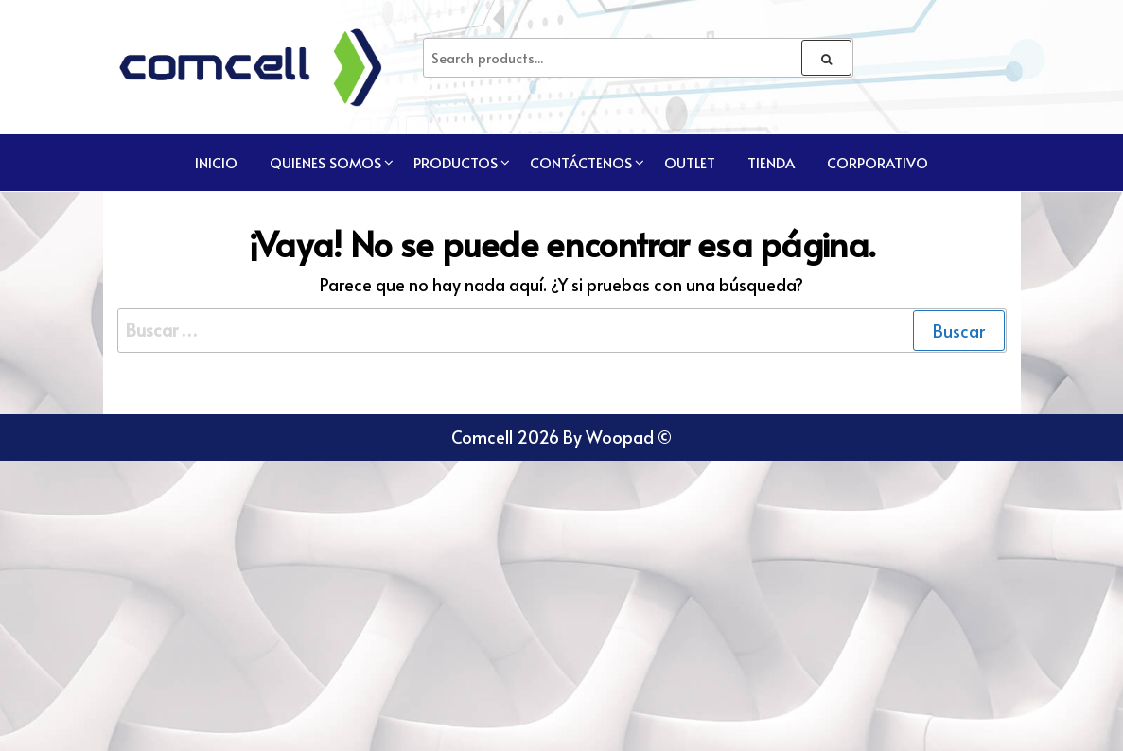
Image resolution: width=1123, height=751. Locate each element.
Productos (455, 162)
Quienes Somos (325, 162)
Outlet (689, 162)
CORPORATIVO (877, 162)
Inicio (216, 162)
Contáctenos (581, 162)
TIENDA (771, 162)
